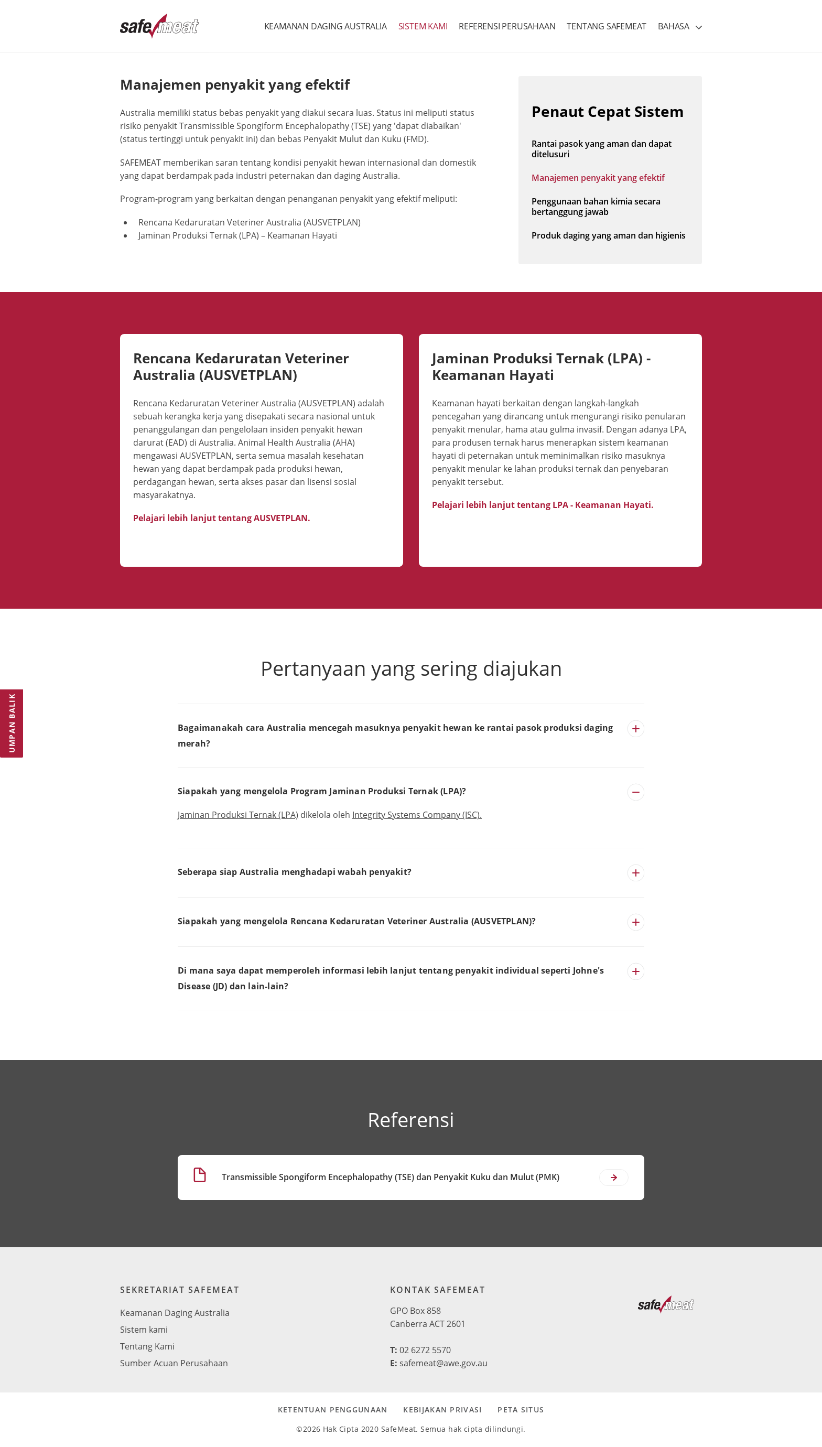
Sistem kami (144, 1329)
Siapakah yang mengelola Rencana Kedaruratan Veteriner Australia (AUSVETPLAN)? (357, 921)
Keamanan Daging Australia (175, 1313)
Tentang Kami (147, 1346)
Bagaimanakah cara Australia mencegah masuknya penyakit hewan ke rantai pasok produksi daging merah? (395, 735)
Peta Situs (520, 1409)
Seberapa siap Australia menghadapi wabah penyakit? (295, 872)
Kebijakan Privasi (442, 1409)
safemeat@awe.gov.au (443, 1363)
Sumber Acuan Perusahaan (174, 1363)
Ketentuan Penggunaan (333, 1409)
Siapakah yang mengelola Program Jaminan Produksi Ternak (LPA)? (322, 791)
